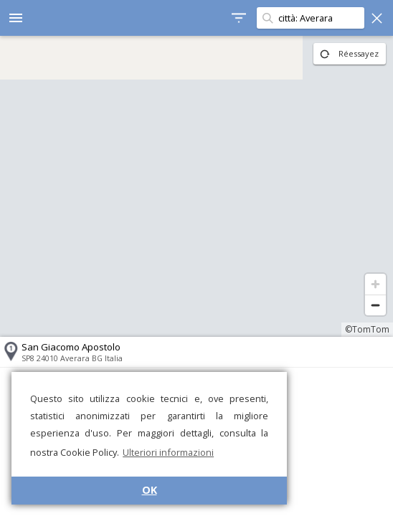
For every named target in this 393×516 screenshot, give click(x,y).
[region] (196, 186)
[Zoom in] (375, 284)
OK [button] (149, 490)
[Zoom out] (375, 305)
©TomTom (367, 329)
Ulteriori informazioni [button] (168, 452)
